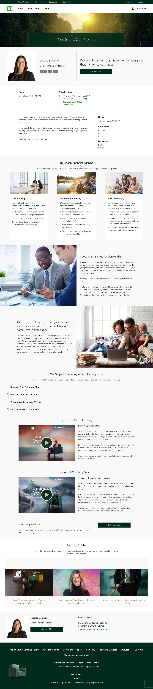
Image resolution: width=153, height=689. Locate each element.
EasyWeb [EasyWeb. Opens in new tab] (139, 650)
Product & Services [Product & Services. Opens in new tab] (108, 650)
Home (20, 9)
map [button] (85, 99)
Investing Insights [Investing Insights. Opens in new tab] (50, 650)
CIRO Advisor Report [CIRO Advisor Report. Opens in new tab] (72, 650)
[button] (23, 387)
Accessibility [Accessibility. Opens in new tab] (93, 663)
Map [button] (102, 626)
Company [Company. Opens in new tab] (90, 650)
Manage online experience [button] (76, 655)
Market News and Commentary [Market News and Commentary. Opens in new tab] (24, 650)
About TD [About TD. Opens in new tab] (66, 2)
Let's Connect (114, 525)
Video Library (34, 9)
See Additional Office (72, 103)
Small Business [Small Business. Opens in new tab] (24, 2)
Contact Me (138, 8)
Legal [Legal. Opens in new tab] (80, 663)
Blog (47, 9)
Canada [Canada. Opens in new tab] (76, 679)
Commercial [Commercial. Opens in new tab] (39, 2)
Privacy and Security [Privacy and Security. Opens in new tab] (64, 663)
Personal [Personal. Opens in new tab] (10, 2)
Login (141, 2)
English (130, 2)
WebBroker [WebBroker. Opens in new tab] (126, 650)
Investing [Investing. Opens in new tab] (53, 2)
